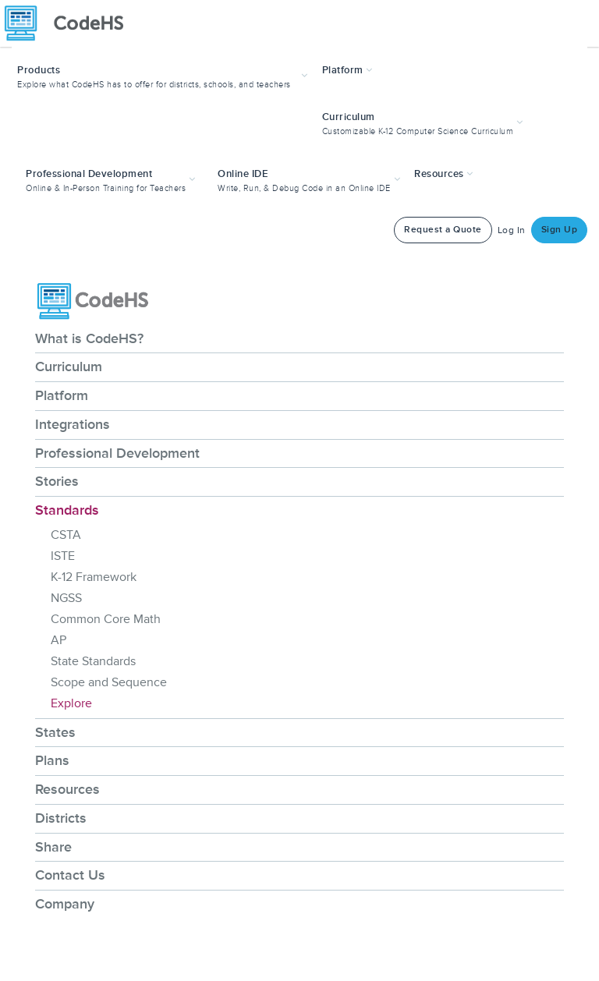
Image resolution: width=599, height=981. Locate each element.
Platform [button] (347, 70)
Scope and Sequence (109, 682)
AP (58, 640)
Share (53, 846)
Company (64, 903)
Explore (71, 703)
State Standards (93, 661)
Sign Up (559, 230)
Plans (52, 760)
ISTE (63, 556)
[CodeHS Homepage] (70, 23)
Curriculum (68, 366)
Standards (67, 510)
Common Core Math (106, 619)
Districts (61, 818)
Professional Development (117, 453)
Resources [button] (443, 174)
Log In (512, 230)
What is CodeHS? (89, 338)
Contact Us (70, 875)
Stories (57, 481)
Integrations (72, 424)
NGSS (66, 598)
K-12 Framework (93, 577)
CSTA (66, 535)
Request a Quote (443, 230)
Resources (67, 789)
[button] (164, 75)
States (55, 732)
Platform (61, 395)
